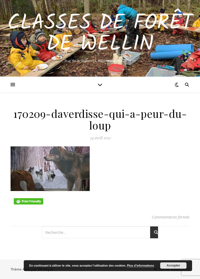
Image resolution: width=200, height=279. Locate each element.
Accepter (173, 265)
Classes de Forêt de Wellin (100, 34)
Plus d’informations (140, 265)
